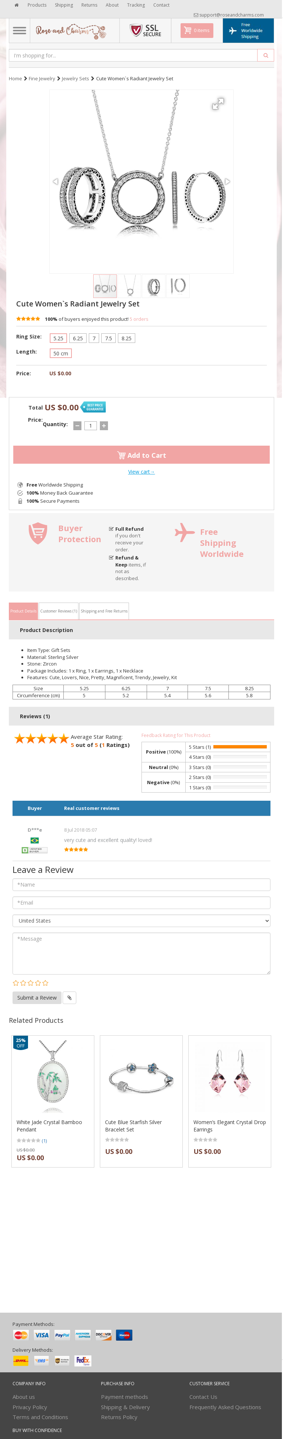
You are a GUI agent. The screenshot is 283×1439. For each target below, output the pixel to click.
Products (37, 5)
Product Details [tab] (23, 611)
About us (24, 1396)
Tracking (136, 5)
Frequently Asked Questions (225, 1407)
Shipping (64, 5)
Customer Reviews (58, 611)
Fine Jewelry (42, 78)
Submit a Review (37, 997)
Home (15, 78)
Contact (161, 5)
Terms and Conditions (40, 1417)
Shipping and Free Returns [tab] (104, 611)
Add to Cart (141, 455)
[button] (219, 101)
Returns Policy (119, 1417)
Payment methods (124, 1396)
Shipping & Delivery (125, 1407)
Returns (89, 5)
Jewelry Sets (75, 78)
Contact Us (203, 1396)
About (112, 5)
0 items (202, 30)
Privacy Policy (30, 1407)
